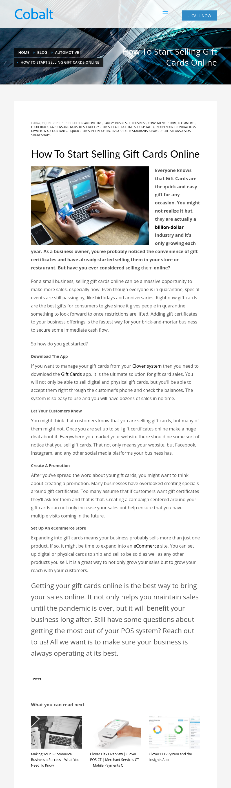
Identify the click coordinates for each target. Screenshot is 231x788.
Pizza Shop (119, 131)
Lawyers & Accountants (49, 131)
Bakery (109, 123)
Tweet (36, 678)
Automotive (93, 123)
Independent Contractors (176, 127)
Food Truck (39, 127)
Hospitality (145, 127)
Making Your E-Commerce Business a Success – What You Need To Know (55, 760)
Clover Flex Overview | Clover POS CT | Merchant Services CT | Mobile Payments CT (114, 760)
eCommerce (186, 123)
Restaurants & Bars (143, 131)
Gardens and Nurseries (67, 127)
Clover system (147, 366)
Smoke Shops (40, 135)
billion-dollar (169, 227)
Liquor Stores (79, 131)
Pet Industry (100, 131)
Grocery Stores (98, 127)
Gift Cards (71, 374)
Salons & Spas (180, 131)
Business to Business (130, 123)
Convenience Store (162, 123)
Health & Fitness (123, 127)
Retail (164, 131)
